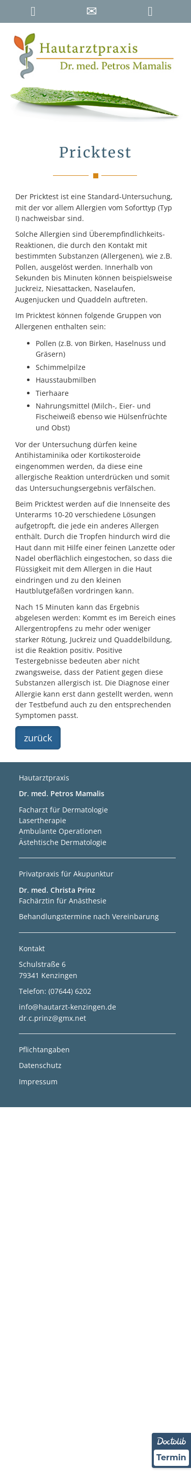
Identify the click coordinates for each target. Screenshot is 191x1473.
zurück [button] (38, 738)
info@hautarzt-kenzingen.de (67, 1007)
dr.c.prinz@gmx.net (52, 1018)
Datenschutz (40, 1065)
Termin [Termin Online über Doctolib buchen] (171, 1457)
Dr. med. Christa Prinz (57, 890)
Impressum (38, 1081)
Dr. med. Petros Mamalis (61, 793)
